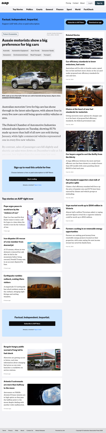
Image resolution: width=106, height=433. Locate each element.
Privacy (10, 430)
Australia (6, 51)
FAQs (16, 430)
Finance (59, 9)
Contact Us (30, 430)
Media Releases (40, 430)
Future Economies (10, 34)
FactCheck (88, 9)
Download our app (95, 22)
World (77, 9)
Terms (4, 430)
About (82, 3)
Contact (75, 3)
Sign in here (38, 185)
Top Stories (18, 9)
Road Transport (36, 55)
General (49, 9)
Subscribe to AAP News (76, 22)
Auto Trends (35, 51)
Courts (39, 9)
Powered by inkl (60, 430)
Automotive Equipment (20, 51)
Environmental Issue (21, 55)
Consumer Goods (48, 51)
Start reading (32, 179)
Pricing (68, 3)
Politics (29, 9)
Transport (47, 55)
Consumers (7, 55)
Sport (69, 9)
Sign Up (99, 3)
